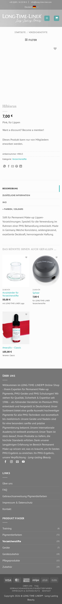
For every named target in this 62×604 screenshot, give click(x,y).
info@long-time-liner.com (41, 2)
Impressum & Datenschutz (17, 502)
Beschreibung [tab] (10, 188)
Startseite (20, 32)
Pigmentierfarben (12, 534)
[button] (47, 18)
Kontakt (6, 509)
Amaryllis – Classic (11, 347)
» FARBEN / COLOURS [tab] (12, 209)
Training (7, 528)
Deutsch (32, 7)
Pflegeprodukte (11, 560)
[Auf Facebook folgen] (5, 462)
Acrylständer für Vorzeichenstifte (10, 294)
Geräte (6, 547)
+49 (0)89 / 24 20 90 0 (18, 2)
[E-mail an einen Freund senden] (12, 166)
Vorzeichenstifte (38, 32)
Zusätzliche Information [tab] (16, 195)
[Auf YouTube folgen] (23, 462)
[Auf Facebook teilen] (8, 166)
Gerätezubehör (10, 554)
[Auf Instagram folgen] (11, 462)
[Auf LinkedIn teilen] (20, 166)
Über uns (7, 483)
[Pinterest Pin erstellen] (16, 166)
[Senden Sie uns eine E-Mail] (17, 462)
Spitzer (36, 292)
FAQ (4, 489)
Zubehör (7, 566)
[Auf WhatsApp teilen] (4, 166)
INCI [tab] (4, 202)
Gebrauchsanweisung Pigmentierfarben (24, 496)
